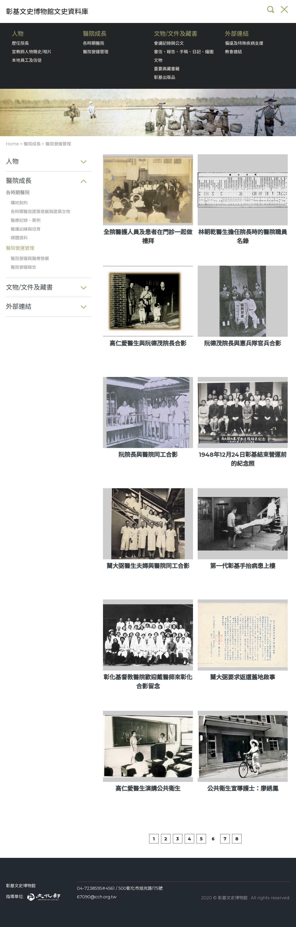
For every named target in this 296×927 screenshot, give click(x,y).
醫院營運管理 (95, 51)
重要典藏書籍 (166, 69)
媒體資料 (19, 238)
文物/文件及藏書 (175, 34)
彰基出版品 (164, 77)
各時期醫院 (93, 43)
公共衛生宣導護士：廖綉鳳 (242, 788)
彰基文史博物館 (21, 885)
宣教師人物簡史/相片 (32, 51)
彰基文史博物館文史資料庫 (47, 11)
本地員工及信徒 (27, 60)
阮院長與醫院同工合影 (148, 454)
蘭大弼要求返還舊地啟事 (242, 677)
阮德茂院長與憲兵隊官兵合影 (242, 343)
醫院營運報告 (23, 267)
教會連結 (233, 51)
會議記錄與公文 (169, 43)
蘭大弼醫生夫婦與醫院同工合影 (148, 565)
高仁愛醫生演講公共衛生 (147, 788)
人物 (18, 34)
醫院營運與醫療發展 (30, 258)
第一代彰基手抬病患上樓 (242, 565)
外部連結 (237, 34)
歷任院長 (20, 43)
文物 (158, 60)
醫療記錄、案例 (25, 220)
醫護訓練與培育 (25, 229)
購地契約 (19, 203)
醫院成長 (95, 34)
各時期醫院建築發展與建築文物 (40, 211)
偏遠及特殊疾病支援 (244, 43)
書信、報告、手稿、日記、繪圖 (184, 51)
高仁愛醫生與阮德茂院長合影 (147, 343)
